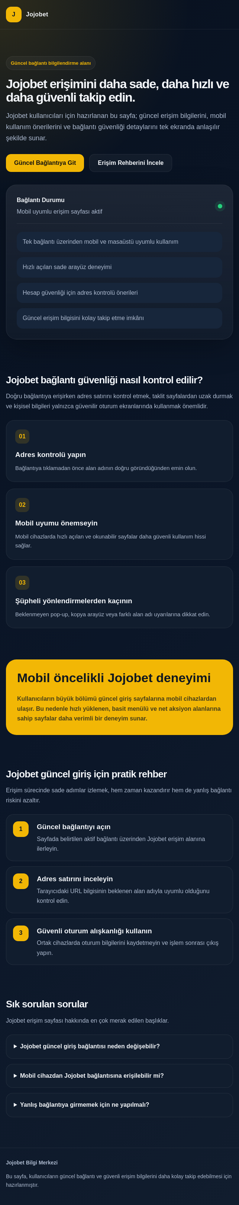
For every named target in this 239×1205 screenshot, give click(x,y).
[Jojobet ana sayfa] (27, 14)
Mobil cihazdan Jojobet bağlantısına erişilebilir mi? (92, 1076)
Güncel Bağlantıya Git (45, 163)
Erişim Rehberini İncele (131, 163)
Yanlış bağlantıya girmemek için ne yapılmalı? (84, 1105)
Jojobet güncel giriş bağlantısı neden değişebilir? (90, 1046)
